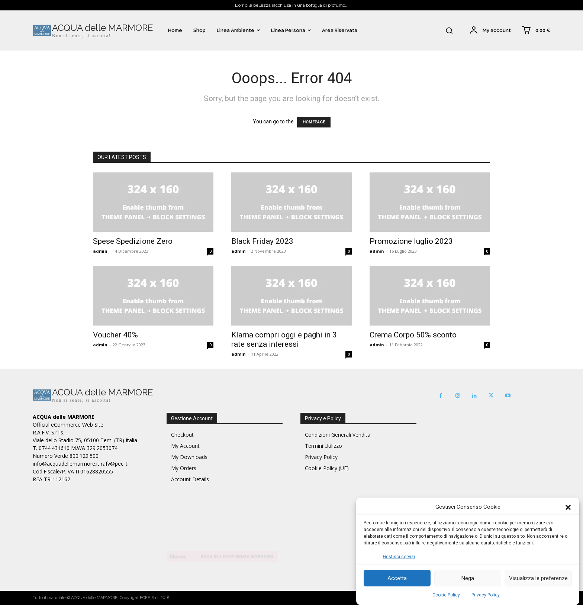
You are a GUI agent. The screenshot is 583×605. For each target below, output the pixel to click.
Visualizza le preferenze (538, 578)
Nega (467, 578)
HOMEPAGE (314, 122)
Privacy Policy (485, 595)
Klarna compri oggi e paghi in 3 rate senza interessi (284, 339)
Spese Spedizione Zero (133, 241)
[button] (568, 507)
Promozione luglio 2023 (411, 241)
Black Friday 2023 (262, 241)
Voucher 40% (115, 334)
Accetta (397, 578)
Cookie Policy (446, 595)
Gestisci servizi (399, 556)
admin (100, 251)
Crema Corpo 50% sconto (413, 334)
